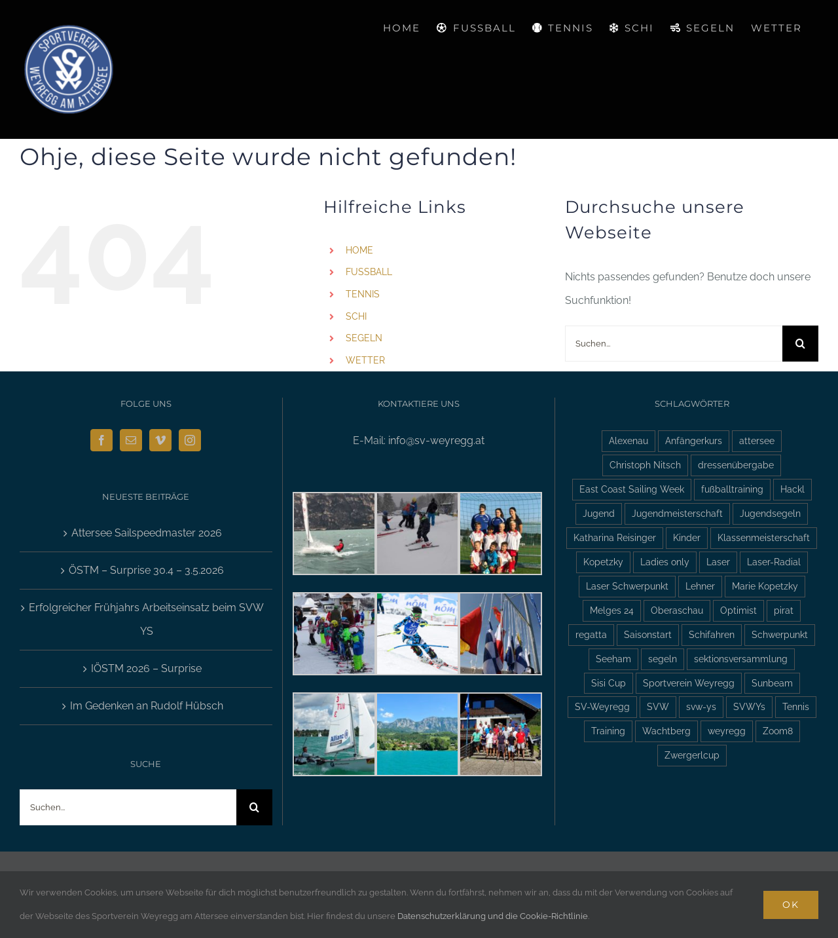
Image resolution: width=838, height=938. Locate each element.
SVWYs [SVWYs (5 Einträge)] (749, 706)
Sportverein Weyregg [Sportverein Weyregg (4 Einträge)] (689, 682)
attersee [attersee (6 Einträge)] (756, 440)
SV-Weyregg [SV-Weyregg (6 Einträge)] (602, 706)
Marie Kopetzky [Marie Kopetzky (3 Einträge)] (765, 585)
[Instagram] (190, 440)
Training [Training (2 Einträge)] (608, 730)
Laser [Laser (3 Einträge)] (718, 561)
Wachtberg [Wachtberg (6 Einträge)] (666, 730)
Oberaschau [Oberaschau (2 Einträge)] (677, 610)
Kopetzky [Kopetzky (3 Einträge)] (603, 561)
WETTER (365, 360)
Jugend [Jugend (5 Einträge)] (599, 513)
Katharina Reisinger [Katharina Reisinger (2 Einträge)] (615, 537)
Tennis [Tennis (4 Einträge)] (795, 706)
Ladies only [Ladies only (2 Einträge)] (664, 561)
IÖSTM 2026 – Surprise (146, 668)
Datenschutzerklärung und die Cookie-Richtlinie (492, 916)
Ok (790, 904)
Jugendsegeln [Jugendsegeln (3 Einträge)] (770, 513)
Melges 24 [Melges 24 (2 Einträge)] (612, 610)
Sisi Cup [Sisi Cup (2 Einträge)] (608, 682)
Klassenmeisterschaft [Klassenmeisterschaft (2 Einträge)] (764, 537)
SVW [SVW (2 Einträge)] (658, 706)
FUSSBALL (369, 272)
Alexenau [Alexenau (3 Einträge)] (628, 440)
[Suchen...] (673, 344)
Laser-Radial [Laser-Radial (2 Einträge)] (774, 561)
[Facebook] (101, 440)
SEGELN (364, 338)
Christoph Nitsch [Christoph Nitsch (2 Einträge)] (645, 464)
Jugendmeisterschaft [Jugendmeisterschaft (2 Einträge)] (677, 513)
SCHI (356, 316)
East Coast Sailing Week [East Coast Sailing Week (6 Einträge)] (631, 489)
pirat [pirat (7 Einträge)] (783, 610)
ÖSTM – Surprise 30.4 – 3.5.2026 (146, 570)
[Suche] (800, 344)
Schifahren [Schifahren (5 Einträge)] (712, 634)
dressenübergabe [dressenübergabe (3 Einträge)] (736, 464)
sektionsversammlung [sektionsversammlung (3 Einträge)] (741, 658)
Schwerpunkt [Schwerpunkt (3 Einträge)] (780, 634)
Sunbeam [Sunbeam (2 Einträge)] (772, 682)
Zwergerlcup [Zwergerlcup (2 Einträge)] (692, 754)
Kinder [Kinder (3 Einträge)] (687, 537)
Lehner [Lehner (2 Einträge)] (700, 585)
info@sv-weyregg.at (436, 440)
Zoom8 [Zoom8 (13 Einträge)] (778, 730)
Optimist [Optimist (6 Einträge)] (738, 610)
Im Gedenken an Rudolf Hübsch (146, 706)
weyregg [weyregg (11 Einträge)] (727, 730)
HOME (359, 250)
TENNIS (363, 294)
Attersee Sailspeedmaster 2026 (146, 533)
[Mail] (131, 440)
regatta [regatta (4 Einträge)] (591, 634)
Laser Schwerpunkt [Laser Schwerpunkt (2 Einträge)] (627, 585)
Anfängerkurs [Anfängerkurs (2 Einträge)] (693, 440)
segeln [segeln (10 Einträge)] (662, 658)
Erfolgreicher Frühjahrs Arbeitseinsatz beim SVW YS (146, 619)
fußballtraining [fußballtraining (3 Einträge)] (732, 489)
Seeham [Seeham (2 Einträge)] (613, 658)
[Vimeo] (160, 440)
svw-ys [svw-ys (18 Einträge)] (701, 706)
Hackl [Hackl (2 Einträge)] (792, 489)
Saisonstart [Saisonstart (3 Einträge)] (648, 634)
